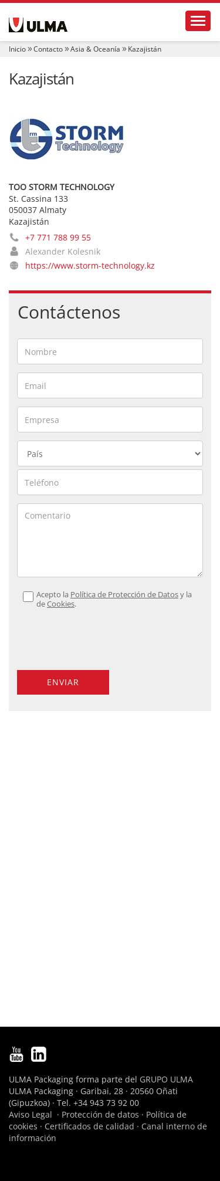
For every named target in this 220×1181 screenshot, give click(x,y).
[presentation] (88, 634)
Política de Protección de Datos (124, 595)
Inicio (17, 49)
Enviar (63, 682)
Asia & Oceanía (95, 49)
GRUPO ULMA (166, 1079)
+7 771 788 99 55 (58, 237)
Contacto (48, 49)
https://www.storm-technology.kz (90, 265)
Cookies (61, 604)
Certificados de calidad (89, 1126)
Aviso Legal (30, 1114)
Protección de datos (100, 1114)
